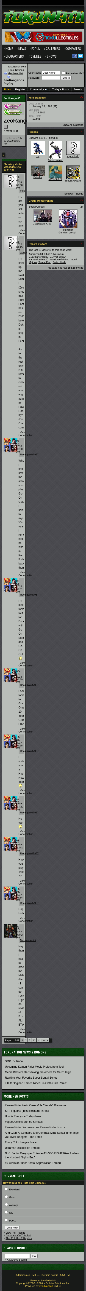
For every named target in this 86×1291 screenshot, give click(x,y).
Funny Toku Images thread (21, 1142)
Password (33, 77)
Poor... (13, 1220)
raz (37, 156)
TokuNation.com (17, 66)
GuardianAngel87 (39, 256)
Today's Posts (60, 89)
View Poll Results (15, 1232)
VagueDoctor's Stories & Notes (24, 1121)
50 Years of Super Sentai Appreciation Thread (33, 1163)
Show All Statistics (73, 124)
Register (20, 89)
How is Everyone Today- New (23, 1116)
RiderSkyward (73, 180)
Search (78, 89)
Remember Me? (73, 73)
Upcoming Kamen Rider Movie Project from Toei (34, 1066)
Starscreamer (55, 160)
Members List (15, 73)
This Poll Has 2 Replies (19, 1238)
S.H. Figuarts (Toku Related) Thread (27, 1110)
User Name (34, 72)
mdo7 (23, 190)
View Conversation (26, 232)
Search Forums (15, 1248)
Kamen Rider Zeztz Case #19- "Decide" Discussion (36, 1105)
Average (14, 1205)
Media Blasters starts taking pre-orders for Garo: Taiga (38, 1072)
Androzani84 (36, 254)
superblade (73, 156)
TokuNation (16, 70)
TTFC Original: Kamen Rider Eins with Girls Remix (36, 1083)
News (22, 49)
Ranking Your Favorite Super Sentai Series (31, 1077)
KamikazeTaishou (59, 259)
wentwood (26, 252)
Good (12, 1197)
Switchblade (59, 262)
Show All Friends (73, 193)
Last (45, 1040)
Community (38, 89)
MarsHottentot (28, 940)
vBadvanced (46, 1286)
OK (11, 1212)
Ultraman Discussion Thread (22, 1147)
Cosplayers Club (42, 223)
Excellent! (14, 1189)
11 (34, 1040)
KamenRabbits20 (38, 259)
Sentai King (44, 262)
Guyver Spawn (58, 256)
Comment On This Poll (18, 1235)
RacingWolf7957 (29, 454)
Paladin (37, 177)
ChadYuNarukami (54, 254)
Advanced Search (17, 1259)
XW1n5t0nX (55, 179)
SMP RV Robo (14, 1061)
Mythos (33, 262)
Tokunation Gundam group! (67, 231)
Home (9, 49)
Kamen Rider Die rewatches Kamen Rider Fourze (35, 1127)
